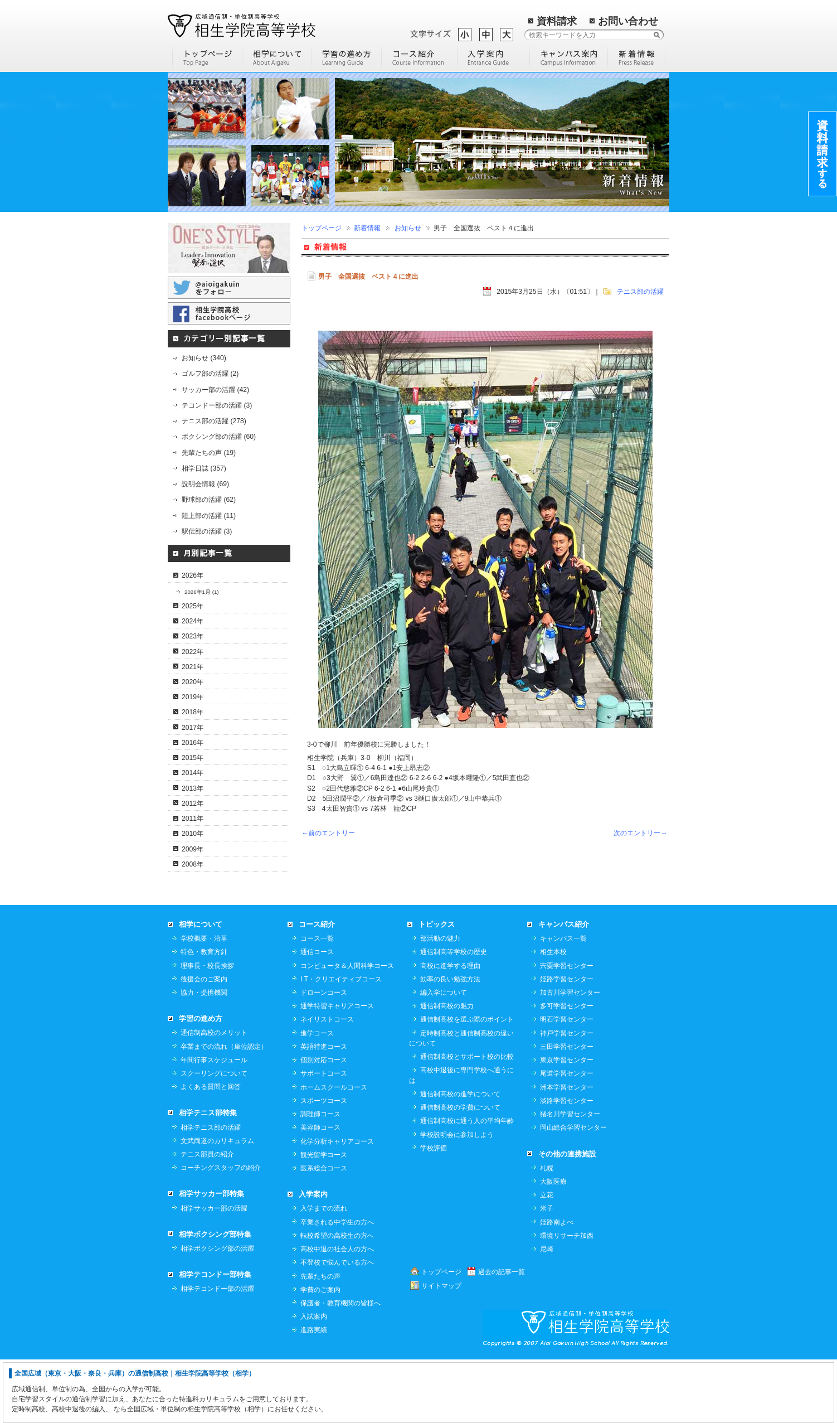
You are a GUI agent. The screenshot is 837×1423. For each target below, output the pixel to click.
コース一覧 (317, 1001)
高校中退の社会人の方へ (337, 1312)
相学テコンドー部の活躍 (217, 1352)
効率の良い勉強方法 (450, 1042)
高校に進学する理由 (450, 1029)
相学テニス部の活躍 (211, 1190)
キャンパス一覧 (563, 1001)
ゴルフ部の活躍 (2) (210, 373)
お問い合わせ (628, 21)
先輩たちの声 (320, 1339)
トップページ (321, 228)
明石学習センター (566, 1082)
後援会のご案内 (204, 1042)
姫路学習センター (566, 1042)
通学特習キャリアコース (337, 1069)
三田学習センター (566, 1110)
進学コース (317, 1096)
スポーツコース (323, 1164)
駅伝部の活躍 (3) (207, 531)
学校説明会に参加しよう (457, 1198)
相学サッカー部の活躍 (214, 1271)
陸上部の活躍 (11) (209, 516)
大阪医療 (553, 1244)
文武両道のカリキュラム (217, 1204)
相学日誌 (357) (204, 468)
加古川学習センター (570, 1055)
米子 (546, 1271)
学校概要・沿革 (204, 1001)
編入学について (443, 1055)
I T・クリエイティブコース (341, 1042)
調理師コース (320, 1177)
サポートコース (323, 1136)
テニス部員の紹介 (207, 1217)
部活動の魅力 (440, 1001)
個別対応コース (323, 1123)
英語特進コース (323, 1110)
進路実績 (313, 1393)
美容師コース (320, 1190)
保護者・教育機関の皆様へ (340, 1366)
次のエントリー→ (640, 833)
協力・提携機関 (204, 1055)
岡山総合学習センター (573, 1190)
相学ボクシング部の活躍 (217, 1311)
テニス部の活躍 (640, 292)
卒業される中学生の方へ (337, 1285)
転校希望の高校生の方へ (337, 1299)
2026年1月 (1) (201, 592)
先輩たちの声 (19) (209, 453)
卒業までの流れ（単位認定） (224, 1110)
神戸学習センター (566, 1096)
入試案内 (313, 1379)
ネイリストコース (327, 1082)
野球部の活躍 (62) (209, 500)
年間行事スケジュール (214, 1123)
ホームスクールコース (333, 1150)
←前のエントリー (328, 833)
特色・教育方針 (204, 1015)
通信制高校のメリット (214, 1096)
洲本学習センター (566, 1150)
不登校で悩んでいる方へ (337, 1325)
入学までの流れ (323, 1271)
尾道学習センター (566, 1136)
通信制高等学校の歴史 (453, 1015)
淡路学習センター (566, 1164)
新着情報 (367, 228)
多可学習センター (566, 1069)
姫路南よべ (556, 1285)
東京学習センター (566, 1123)
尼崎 (546, 1312)
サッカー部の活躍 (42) (215, 390)
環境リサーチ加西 (566, 1299)
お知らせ (408, 228)
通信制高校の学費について (460, 1170)
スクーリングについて (214, 1136)
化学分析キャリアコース (337, 1204)
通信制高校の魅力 (447, 1069)
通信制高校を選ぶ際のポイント (467, 1082)
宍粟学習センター (566, 1029)
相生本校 (553, 1015)
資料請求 (557, 21)
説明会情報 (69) (205, 484)
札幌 (546, 1231)
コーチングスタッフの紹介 (221, 1231)
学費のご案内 (320, 1353)
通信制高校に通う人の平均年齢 (467, 1184)
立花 (546, 1258)
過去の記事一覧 (501, 1335)
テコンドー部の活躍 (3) (217, 405)
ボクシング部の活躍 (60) (219, 437)
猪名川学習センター (570, 1177)
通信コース (317, 1015)
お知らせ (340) (204, 358)
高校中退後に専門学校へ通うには (461, 1138)
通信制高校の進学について (460, 1157)
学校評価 (433, 1211)
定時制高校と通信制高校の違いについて (461, 1101)
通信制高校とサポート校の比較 (467, 1120)
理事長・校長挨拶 (207, 1029)
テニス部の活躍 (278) (214, 421)
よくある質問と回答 (211, 1150)
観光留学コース (323, 1218)
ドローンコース (323, 1055)
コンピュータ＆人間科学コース (347, 1029)
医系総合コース (323, 1231)
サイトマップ (441, 1349)
